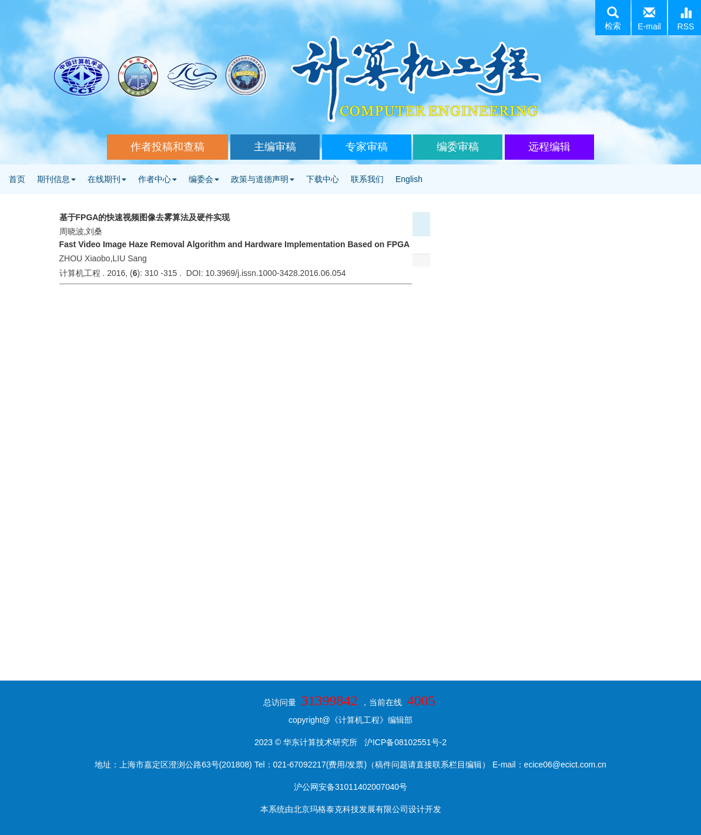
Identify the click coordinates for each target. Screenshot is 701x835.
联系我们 (367, 179)
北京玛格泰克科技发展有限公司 (350, 809)
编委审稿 (458, 147)
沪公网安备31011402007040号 (350, 787)
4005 (421, 700)
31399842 (329, 700)
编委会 (204, 179)
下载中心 (322, 179)
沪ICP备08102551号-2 (405, 742)
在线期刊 (107, 179)
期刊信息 (56, 179)
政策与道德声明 (262, 179)
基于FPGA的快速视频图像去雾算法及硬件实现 (144, 217)
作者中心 (157, 179)
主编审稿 (275, 147)
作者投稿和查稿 (167, 147)
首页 (17, 179)
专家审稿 (367, 147)
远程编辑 (549, 147)
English (408, 179)
